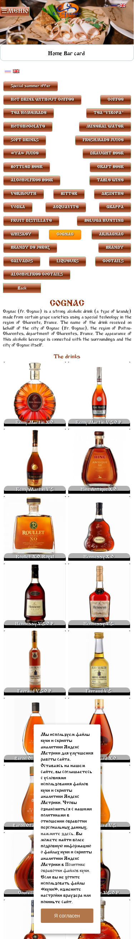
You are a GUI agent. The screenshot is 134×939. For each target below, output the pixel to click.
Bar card (74, 54)
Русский (114, 6)
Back (22, 288)
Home (55, 54)
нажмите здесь (57, 834)
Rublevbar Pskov (67, 9)
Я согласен (67, 916)
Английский (122, 6)
